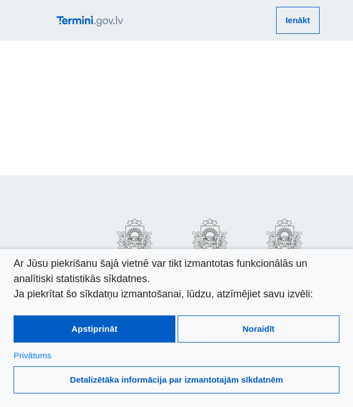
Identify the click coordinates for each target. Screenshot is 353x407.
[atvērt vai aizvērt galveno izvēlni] (44, 20)
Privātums (32, 355)
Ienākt (298, 20)
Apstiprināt (94, 329)
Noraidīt (259, 329)
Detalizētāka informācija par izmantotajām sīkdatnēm (176, 379)
